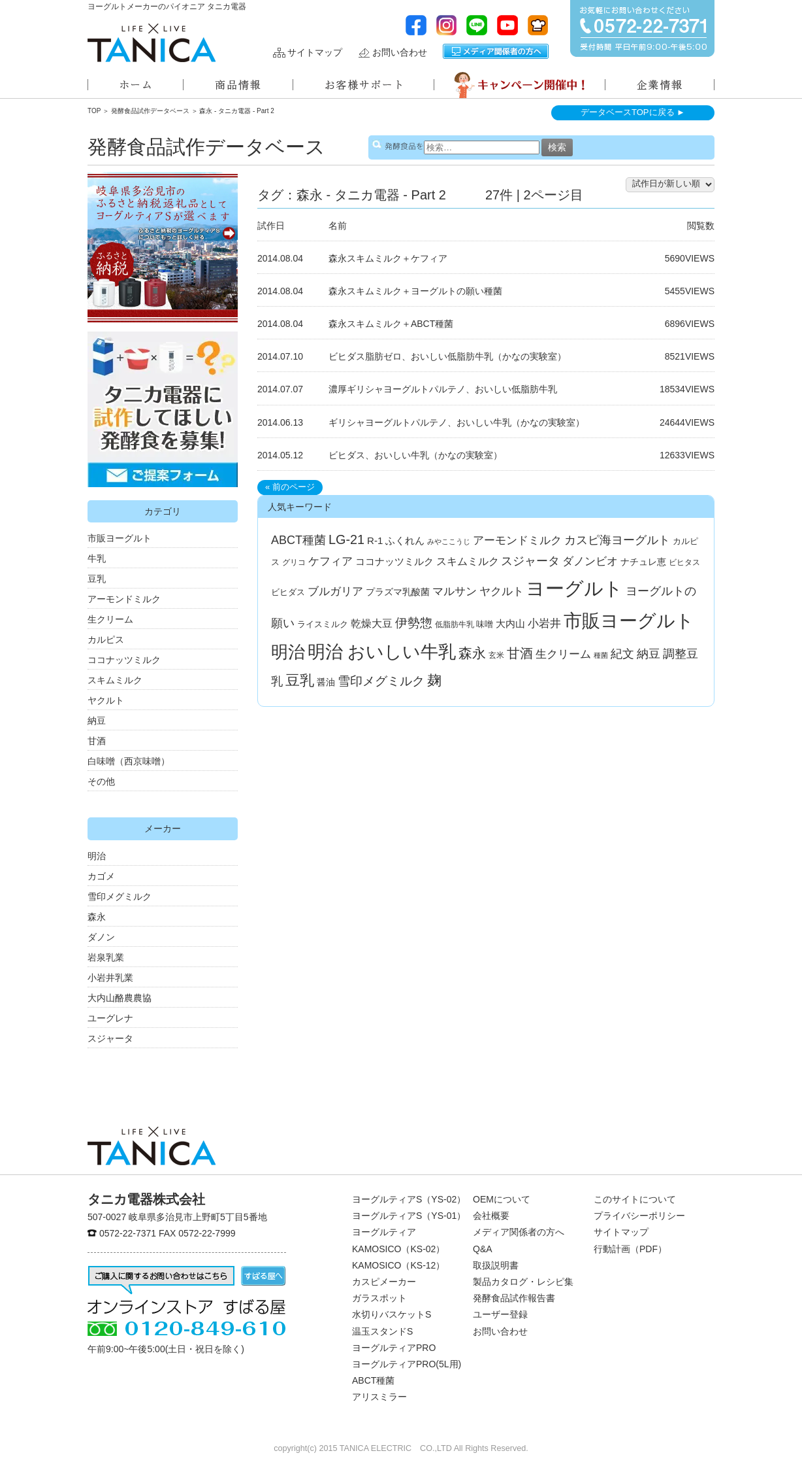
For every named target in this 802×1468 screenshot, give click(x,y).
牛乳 (97, 558)
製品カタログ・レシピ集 (523, 1281)
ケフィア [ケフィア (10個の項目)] (330, 561)
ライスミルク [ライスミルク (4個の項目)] (322, 624)
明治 (97, 856)
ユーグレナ (110, 1018)
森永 (97, 917)
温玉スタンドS (382, 1331)
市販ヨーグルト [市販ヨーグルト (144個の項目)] (629, 620)
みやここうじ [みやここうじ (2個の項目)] (448, 541)
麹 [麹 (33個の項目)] (434, 680)
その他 (101, 781)
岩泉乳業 (106, 957)
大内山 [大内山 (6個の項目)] (510, 624)
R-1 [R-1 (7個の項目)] (375, 540)
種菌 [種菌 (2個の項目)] (601, 655)
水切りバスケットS (391, 1314)
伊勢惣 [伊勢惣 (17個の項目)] (413, 623)
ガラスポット (379, 1298)
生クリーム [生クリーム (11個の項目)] (563, 654)
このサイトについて (635, 1199)
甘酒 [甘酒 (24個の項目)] (520, 653)
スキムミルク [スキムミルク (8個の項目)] (467, 561)
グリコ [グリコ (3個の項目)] (294, 562)
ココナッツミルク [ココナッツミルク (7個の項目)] (394, 561)
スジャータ (110, 1038)
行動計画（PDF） (630, 1249)
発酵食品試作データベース (150, 110)
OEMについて (501, 1199)
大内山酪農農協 (120, 998)
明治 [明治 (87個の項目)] (288, 652)
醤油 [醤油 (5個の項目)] (326, 682)
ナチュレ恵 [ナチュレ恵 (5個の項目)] (643, 561)
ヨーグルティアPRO (394, 1347)
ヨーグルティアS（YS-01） (409, 1215)
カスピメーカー (384, 1281)
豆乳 (97, 578)
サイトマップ (314, 53)
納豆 (97, 720)
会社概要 (491, 1215)
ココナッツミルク (124, 660)
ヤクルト (106, 700)
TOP (94, 110)
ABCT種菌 (373, 1380)
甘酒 (97, 741)
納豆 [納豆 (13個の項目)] (648, 653)
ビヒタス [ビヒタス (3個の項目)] (684, 562)
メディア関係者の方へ (496, 51)
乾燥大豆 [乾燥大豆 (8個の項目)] (372, 623)
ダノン (101, 937)
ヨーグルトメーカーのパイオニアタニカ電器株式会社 (152, 43)
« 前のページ (290, 487)
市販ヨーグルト (120, 538)
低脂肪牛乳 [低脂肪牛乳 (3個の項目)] (454, 624)
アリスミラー (379, 1396)
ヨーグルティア (384, 1232)
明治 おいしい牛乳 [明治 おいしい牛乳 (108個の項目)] (382, 652)
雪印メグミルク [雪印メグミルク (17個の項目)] (381, 681)
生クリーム (110, 619)
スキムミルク (115, 680)
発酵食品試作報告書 (514, 1298)
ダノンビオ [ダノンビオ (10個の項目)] (590, 561)
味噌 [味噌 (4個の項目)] (484, 624)
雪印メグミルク (120, 896)
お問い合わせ (399, 53)
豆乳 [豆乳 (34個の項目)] (299, 680)
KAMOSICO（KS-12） (398, 1265)
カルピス (106, 639)
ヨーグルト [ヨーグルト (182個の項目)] (574, 588)
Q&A (482, 1249)
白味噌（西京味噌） (129, 761)
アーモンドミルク (124, 599)
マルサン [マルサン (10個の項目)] (454, 591)
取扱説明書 (496, 1265)
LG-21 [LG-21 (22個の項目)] (346, 539)
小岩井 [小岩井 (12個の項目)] (544, 623)
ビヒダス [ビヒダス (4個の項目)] (288, 592)
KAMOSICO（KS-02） (398, 1249)
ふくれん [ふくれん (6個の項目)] (405, 541)
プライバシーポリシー (639, 1215)
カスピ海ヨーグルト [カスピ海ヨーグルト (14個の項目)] (617, 540)
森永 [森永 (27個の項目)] (472, 652)
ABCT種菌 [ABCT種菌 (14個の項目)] (298, 540)
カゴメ (101, 876)
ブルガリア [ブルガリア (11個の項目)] (335, 591)
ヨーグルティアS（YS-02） (409, 1199)
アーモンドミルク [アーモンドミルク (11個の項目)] (517, 540)
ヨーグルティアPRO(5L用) (406, 1364)
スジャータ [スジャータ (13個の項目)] (530, 561)
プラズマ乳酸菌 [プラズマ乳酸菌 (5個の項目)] (398, 592)
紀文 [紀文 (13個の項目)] (622, 653)
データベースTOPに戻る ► (633, 112)
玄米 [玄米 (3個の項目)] (496, 655)
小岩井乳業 (110, 977)
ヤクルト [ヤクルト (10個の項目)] (501, 591)
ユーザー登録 (500, 1314)
